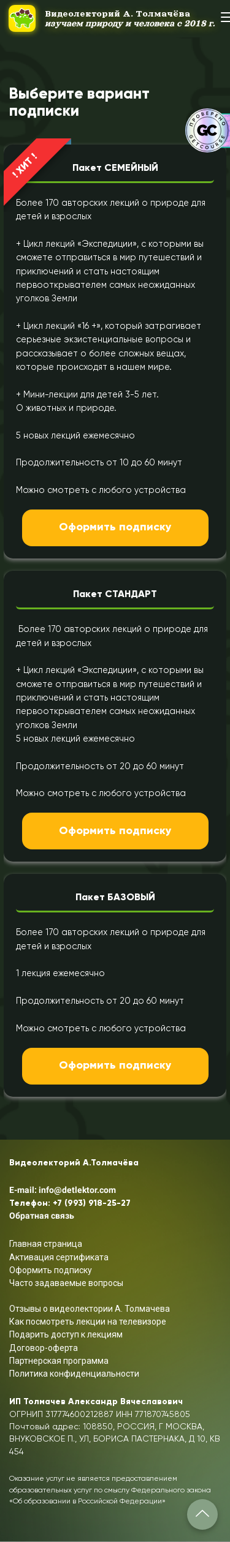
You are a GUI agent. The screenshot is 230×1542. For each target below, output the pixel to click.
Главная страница (45, 1244)
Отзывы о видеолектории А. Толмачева (89, 1309)
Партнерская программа (59, 1361)
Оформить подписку (115, 527)
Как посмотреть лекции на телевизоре (87, 1321)
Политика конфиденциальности (74, 1373)
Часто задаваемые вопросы (66, 1283)
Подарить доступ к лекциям (66, 1334)
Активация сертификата (59, 1257)
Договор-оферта (43, 1348)
